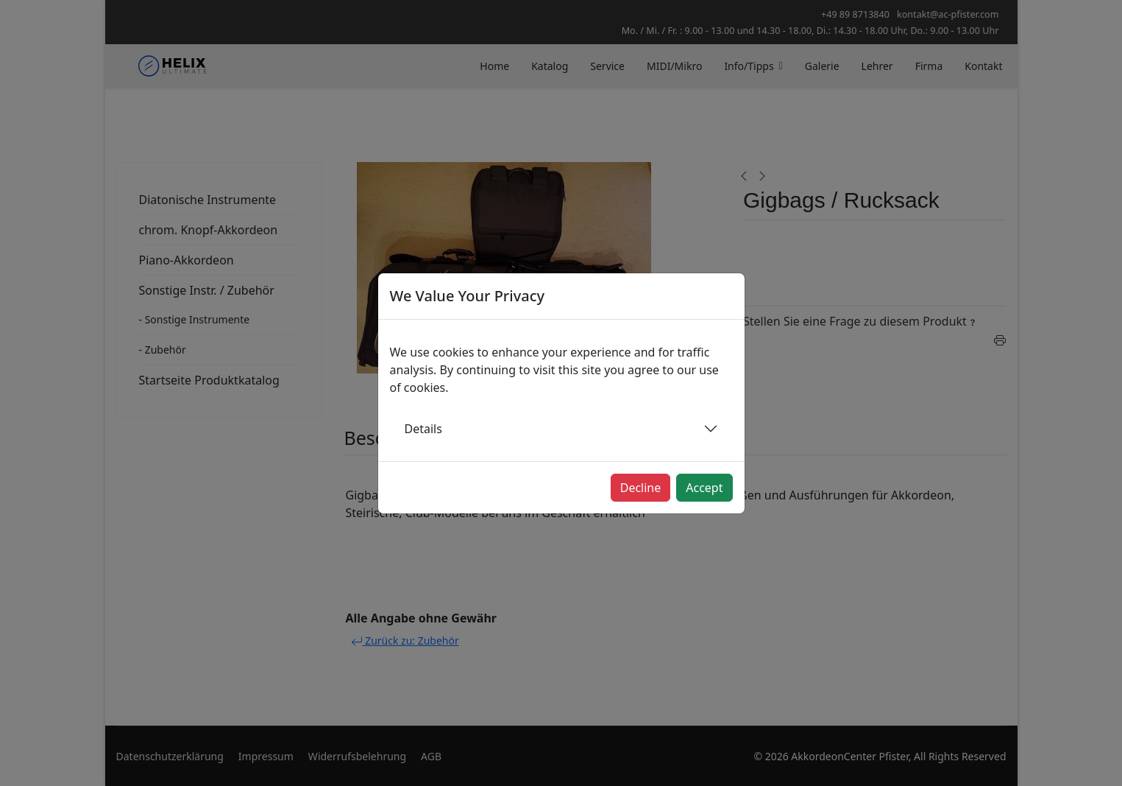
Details (423, 429)
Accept (704, 488)
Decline (640, 488)
